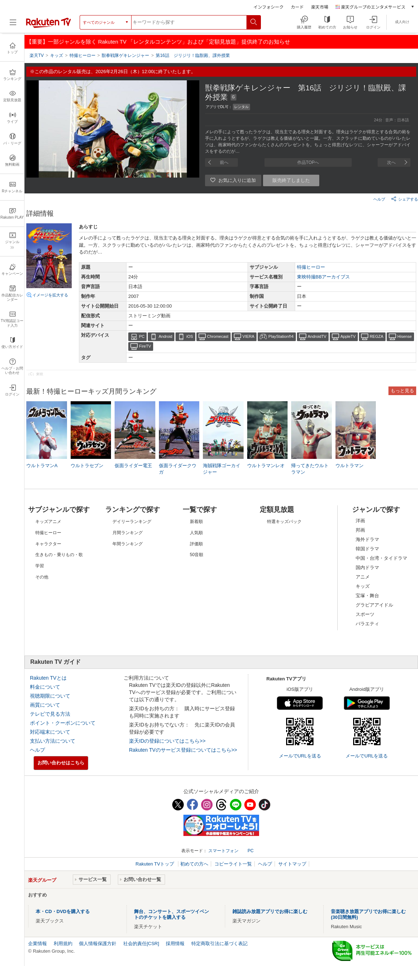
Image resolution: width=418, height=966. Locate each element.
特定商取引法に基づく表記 (219, 943)
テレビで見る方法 (50, 714)
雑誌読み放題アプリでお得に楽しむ (269, 911)
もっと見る (402, 390)
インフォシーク (268, 7)
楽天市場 (319, 7)
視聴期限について (50, 696)
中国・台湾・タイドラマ (381, 558)
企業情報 (37, 943)
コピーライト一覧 (233, 864)
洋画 (360, 520)
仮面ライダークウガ (177, 469)
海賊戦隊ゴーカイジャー (221, 469)
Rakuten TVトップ (155, 864)
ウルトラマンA (42, 465)
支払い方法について (52, 741)
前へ (224, 162)
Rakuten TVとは (48, 678)
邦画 (360, 530)
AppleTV (348, 336)
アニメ (363, 577)
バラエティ (367, 623)
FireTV (145, 346)
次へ (391, 162)
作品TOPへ (308, 162)
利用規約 (63, 943)
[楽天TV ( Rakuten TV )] (48, 26)
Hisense (404, 336)
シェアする (404, 199)
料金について (45, 687)
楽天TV (37, 55)
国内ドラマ (367, 567)
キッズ (363, 586)
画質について (45, 705)
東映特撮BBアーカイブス (323, 276)
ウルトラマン (349, 465)
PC (141, 336)
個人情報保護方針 (97, 943)
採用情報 (175, 943)
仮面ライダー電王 (133, 465)
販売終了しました (291, 180)
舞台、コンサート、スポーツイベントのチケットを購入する (171, 914)
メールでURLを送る (300, 756)
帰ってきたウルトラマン (310, 469)
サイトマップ (292, 864)
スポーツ (365, 614)
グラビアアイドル (374, 605)
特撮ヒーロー (311, 267)
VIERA (248, 336)
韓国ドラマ (367, 548)
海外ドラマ (367, 539)
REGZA (376, 336)
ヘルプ (379, 199)
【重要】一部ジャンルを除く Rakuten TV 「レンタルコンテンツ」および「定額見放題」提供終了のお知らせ (158, 42)
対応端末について (50, 732)
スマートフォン (223, 850)
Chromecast (217, 336)
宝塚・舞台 (367, 595)
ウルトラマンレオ (266, 465)
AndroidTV (317, 336)
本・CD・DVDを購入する (63, 911)
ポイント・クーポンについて (62, 723)
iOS (189, 336)
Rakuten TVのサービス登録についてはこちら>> (183, 750)
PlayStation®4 (281, 336)
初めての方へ (194, 864)
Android (165, 336)
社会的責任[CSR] (141, 943)
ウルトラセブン (87, 465)
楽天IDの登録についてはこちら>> (167, 741)
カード (297, 7)
